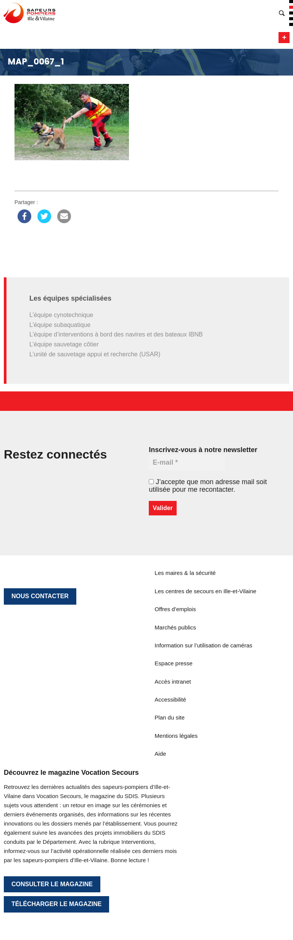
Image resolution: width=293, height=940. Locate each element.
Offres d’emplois (175, 609)
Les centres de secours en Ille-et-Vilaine (205, 591)
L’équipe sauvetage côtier (63, 344)
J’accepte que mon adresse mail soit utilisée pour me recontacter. (208, 485)
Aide (160, 753)
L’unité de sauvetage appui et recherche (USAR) (94, 354)
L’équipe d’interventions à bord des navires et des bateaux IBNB (116, 334)
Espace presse (173, 663)
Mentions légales (176, 735)
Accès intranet (173, 681)
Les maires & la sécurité (185, 573)
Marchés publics (175, 627)
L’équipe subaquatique (59, 325)
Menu (284, 37)
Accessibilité (170, 699)
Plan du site (169, 717)
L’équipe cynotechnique (61, 315)
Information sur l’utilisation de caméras (203, 645)
